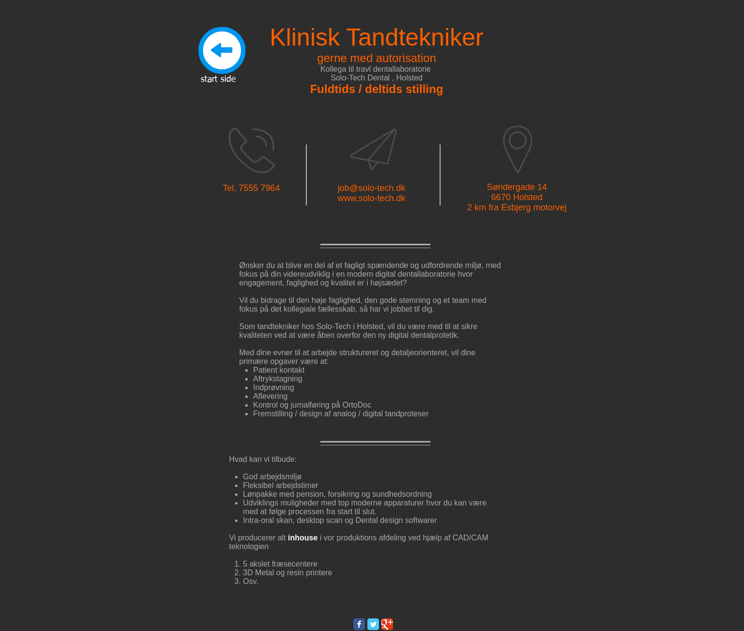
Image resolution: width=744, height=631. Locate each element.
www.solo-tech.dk (371, 198)
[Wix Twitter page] (373, 624)
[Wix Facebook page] (359, 624)
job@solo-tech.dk (371, 188)
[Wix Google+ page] (387, 624)
